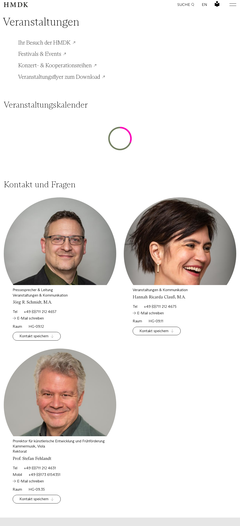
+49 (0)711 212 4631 (40, 468)
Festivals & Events (39, 54)
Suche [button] (185, 4)
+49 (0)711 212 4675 (160, 306)
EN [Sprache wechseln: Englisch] (204, 4)
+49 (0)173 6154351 (44, 474)
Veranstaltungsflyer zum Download (59, 77)
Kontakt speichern (34, 336)
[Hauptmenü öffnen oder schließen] (229, 4)
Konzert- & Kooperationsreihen (55, 65)
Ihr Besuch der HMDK (44, 42)
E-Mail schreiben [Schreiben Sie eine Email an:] (30, 318)
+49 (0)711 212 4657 (40, 311)
